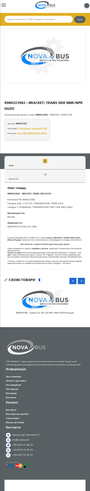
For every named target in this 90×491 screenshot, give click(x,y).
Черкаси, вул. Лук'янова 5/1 (26, 435)
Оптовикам (12, 389)
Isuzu (19, 133)
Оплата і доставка (16, 381)
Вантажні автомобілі (17, 414)
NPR (38, 133)
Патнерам (11, 393)
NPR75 (44, 133)
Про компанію (13, 376)
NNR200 (31, 133)
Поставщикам (13, 385)
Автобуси (11, 410)
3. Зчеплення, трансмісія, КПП (32, 128)
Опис (45, 163)
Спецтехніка (12, 418)
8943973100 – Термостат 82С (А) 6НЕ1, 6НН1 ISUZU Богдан (45, 312)
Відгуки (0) (45, 176)
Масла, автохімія (15, 422)
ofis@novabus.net (20, 440)
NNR (25, 133)
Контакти (11, 397)
